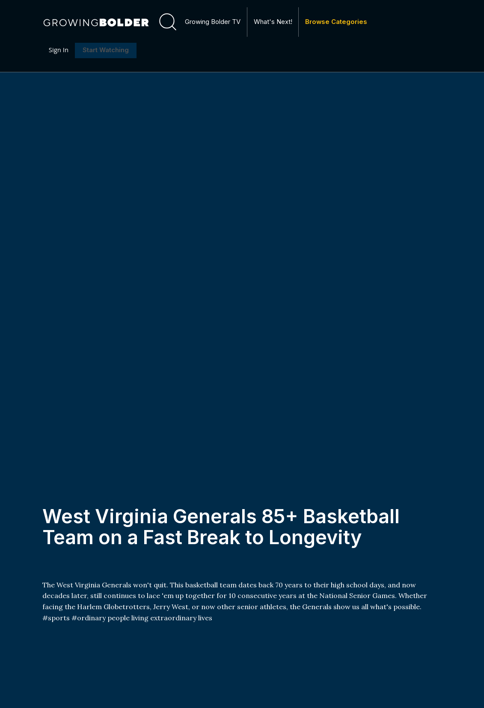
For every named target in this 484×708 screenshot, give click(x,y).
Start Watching (106, 50)
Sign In (58, 50)
